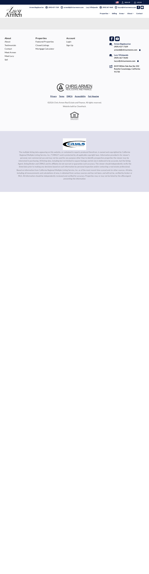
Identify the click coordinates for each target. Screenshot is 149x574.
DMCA (69, 96)
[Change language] (117, 2)
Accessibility (80, 96)
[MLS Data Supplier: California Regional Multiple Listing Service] (74, 144)
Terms (61, 96)
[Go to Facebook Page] (138, 7)
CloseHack (81, 106)
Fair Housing (93, 96)
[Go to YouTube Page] (142, 7)
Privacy (53, 96)
